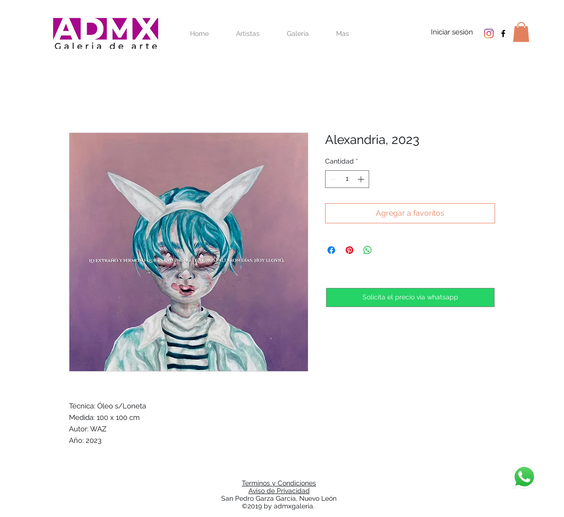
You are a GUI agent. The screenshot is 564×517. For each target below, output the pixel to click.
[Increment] (362, 179)
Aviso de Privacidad (279, 491)
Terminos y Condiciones (279, 483)
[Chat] (524, 476)
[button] (521, 32)
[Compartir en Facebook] (331, 250)
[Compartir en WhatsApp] (367, 250)
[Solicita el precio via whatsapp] (410, 297)
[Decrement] (332, 179)
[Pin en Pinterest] (349, 250)
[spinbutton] (347, 179)
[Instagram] (489, 33)
